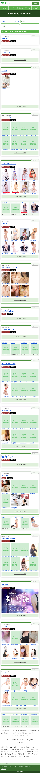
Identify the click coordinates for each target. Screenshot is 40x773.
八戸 (18, 743)
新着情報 (20, 8)
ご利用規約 (20, 766)
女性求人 (35, 8)
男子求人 (28, 8)
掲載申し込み (28, 766)
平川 (21, 743)
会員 (35, 3)
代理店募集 (3, 769)
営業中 (23, 21)
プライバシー (12, 766)
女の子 (12, 8)
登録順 (4, 26)
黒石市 (3, 21)
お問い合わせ (4, 766)
